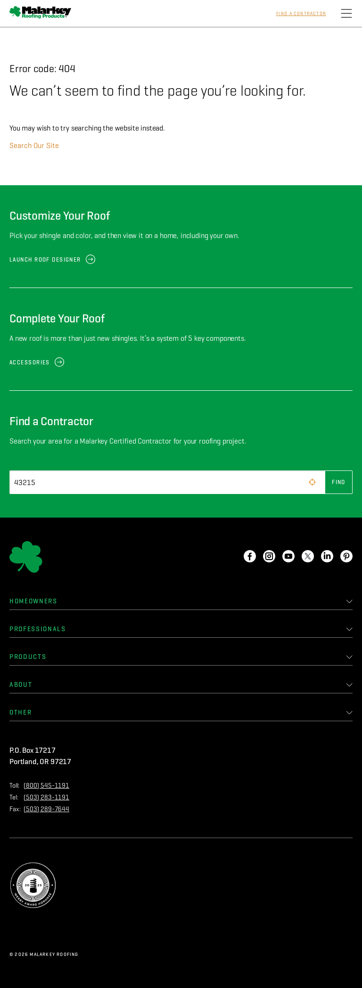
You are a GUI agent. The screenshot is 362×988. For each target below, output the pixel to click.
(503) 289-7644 (46, 809)
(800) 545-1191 (46, 786)
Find (339, 482)
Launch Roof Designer (45, 259)
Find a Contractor (301, 13)
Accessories (29, 362)
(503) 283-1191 (46, 797)
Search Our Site (34, 145)
